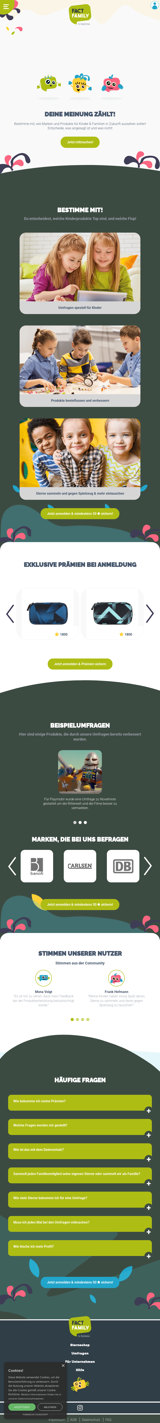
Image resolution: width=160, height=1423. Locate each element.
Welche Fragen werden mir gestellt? (40, 1125)
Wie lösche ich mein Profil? (33, 1246)
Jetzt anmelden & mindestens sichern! (80, 514)
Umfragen (80, 1353)
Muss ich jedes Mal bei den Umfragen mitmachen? (51, 1222)
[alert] (35, 1390)
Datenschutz (91, 1420)
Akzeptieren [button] (22, 1407)
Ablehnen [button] (50, 1407)
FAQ (108, 1420)
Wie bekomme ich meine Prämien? (39, 1101)
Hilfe (80, 1370)
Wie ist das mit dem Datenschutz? (38, 1150)
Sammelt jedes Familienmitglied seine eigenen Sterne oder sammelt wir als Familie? (76, 1174)
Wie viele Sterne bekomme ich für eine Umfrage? (50, 1198)
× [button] (63, 1365)
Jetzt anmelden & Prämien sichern (80, 664)
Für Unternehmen (80, 1362)
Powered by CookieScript (35, 1414)
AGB (73, 1420)
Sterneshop (80, 1345)
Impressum (57, 1420)
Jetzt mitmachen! (80, 142)
